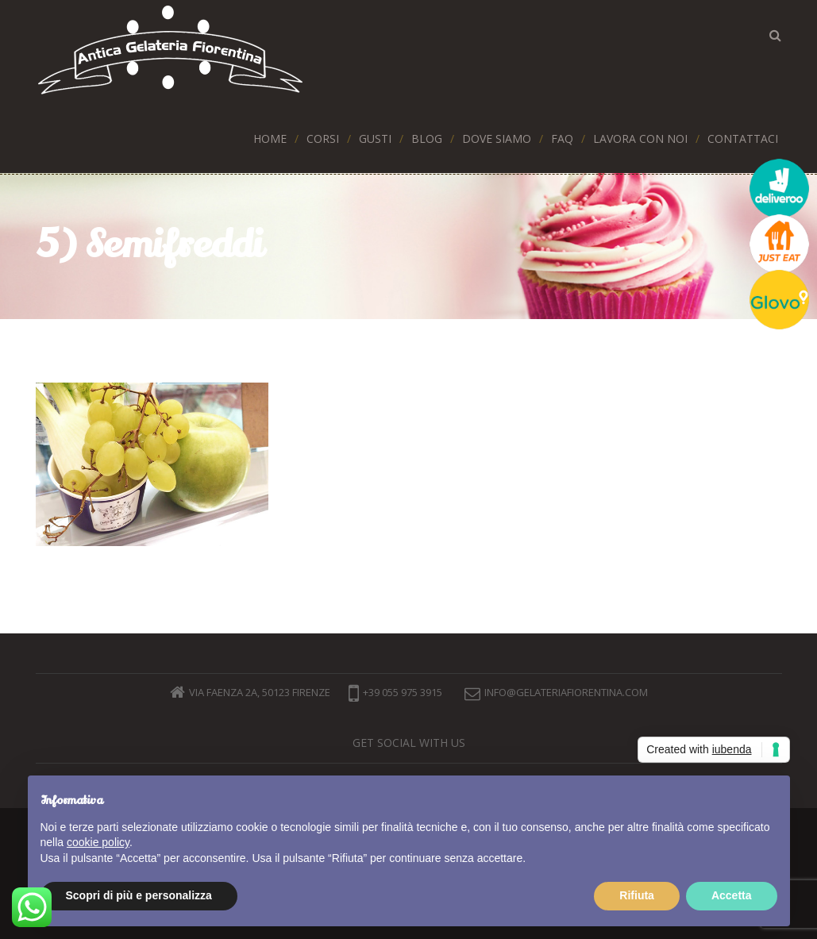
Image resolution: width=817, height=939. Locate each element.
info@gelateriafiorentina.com (566, 692)
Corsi (322, 138)
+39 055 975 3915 (395, 692)
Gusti (375, 138)
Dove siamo (496, 138)
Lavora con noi (640, 138)
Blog (426, 138)
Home (270, 138)
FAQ (562, 138)
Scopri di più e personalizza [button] (139, 895)
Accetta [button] (731, 895)
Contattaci (742, 138)
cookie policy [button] (98, 842)
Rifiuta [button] (636, 895)
